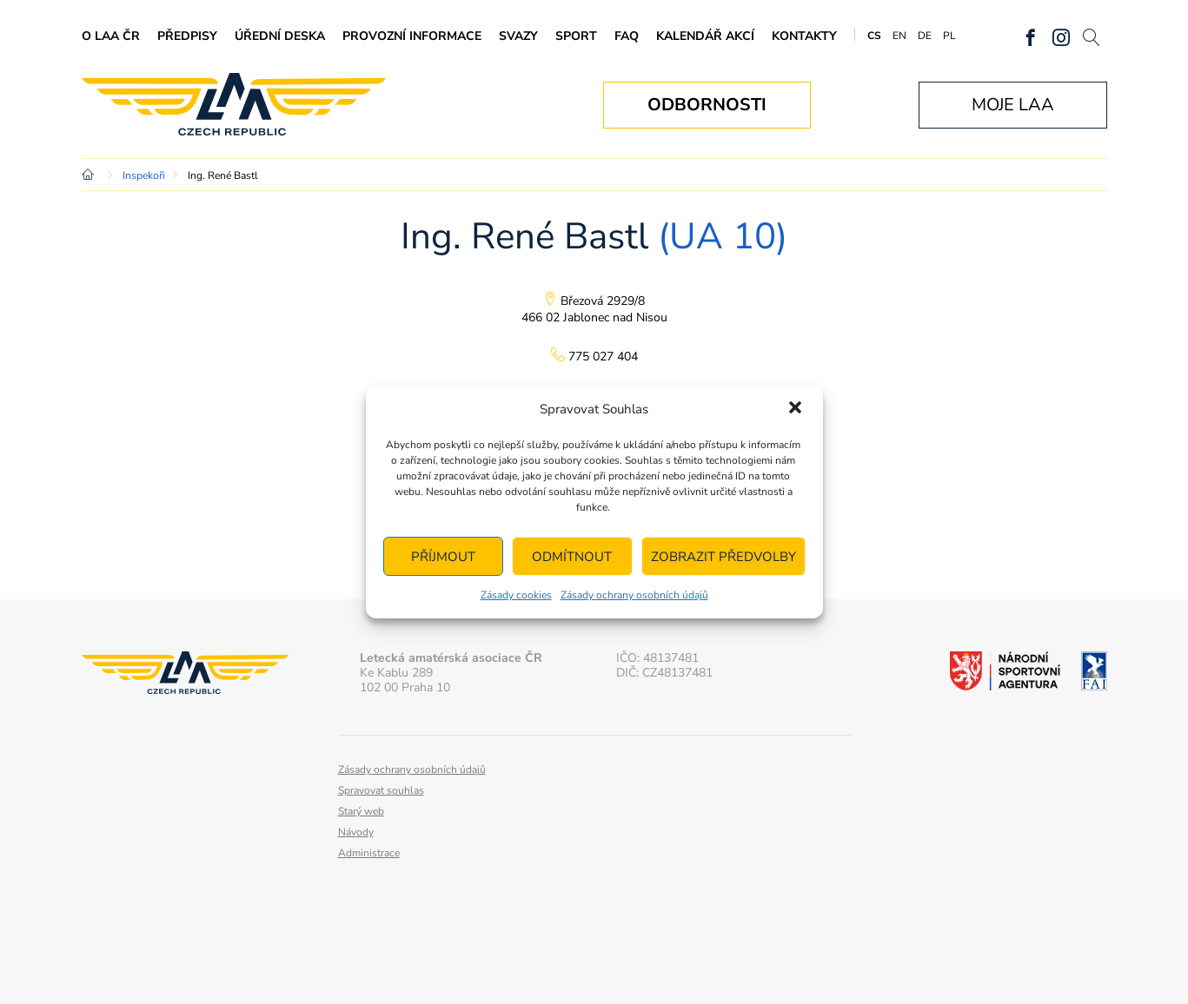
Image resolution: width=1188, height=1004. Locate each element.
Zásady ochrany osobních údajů (634, 595)
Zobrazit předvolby (723, 556)
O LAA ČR (111, 36)
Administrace (369, 853)
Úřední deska (280, 36)
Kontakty (804, 36)
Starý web (361, 811)
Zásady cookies (516, 595)
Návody (356, 832)
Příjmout (443, 556)
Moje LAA (1013, 104)
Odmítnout (572, 556)
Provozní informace (411, 36)
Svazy (518, 36)
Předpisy (187, 36)
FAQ (626, 36)
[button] (795, 409)
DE (925, 36)
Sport (576, 36)
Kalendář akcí (705, 36)
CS (874, 36)
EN (899, 36)
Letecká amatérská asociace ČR (234, 104)
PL (949, 36)
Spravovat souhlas (381, 790)
